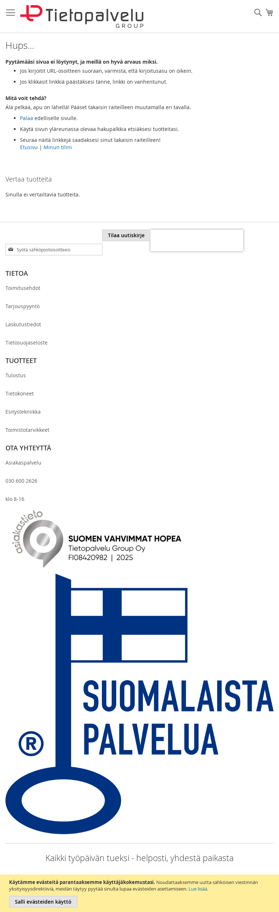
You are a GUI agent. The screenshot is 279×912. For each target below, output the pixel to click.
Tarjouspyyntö (22, 306)
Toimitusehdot (22, 287)
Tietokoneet (19, 393)
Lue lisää (198, 888)
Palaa (26, 118)
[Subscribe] (126, 235)
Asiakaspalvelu (23, 462)
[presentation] (196, 240)
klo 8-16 (14, 498)
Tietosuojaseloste (26, 342)
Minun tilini (58, 147)
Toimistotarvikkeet (27, 429)
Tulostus (15, 375)
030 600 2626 (21, 480)
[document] (140, 893)
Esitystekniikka (23, 411)
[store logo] (81, 16)
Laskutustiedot (23, 324)
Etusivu (29, 147)
